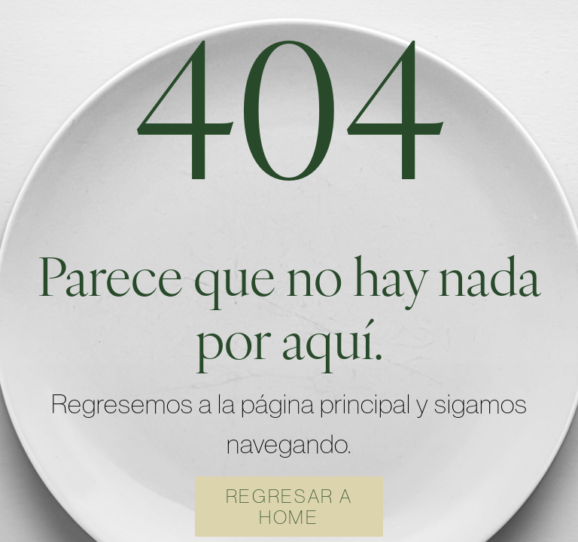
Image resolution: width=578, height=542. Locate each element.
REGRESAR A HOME (289, 507)
